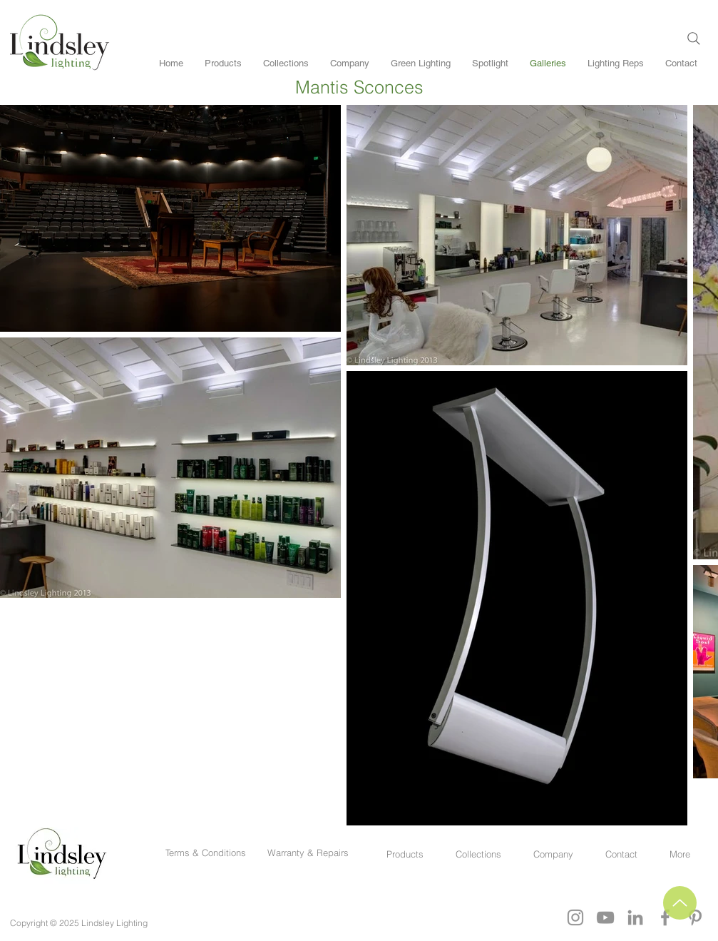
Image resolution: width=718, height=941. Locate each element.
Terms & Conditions (208, 852)
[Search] (694, 39)
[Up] (680, 903)
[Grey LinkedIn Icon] (635, 917)
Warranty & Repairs (308, 852)
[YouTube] (605, 917)
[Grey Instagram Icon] (575, 917)
